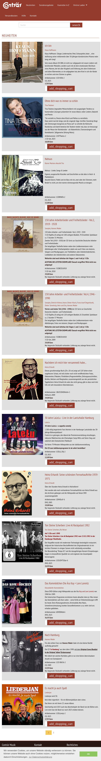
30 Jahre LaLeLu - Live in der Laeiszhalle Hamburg (69, 418)
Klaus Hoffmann (50, 50)
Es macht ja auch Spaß (56, 688)
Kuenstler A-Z (63, 5)
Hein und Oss (62, 305)
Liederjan (48, 692)
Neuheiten (30, 5)
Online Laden (79, 5)
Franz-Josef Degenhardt (85, 302)
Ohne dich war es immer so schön (61, 101)
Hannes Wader (56, 228)
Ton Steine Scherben (52, 529)
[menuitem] (13, 5)
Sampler (48, 228)
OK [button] (88, 754)
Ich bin (48, 45)
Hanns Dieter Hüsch (69, 302)
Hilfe (24, 15)
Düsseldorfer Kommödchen (54, 587)
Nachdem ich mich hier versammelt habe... (65, 362)
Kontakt (33, 15)
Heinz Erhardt (49, 367)
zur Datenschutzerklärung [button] (40, 757)
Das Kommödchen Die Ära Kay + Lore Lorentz (67, 583)
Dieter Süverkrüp (51, 305)
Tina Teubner (49, 105)
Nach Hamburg (52, 635)
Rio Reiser (63, 529)
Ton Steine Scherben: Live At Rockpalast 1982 (67, 525)
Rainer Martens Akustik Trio (54, 163)
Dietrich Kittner (56, 302)
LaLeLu (47, 422)
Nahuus (48, 159)
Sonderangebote (46, 5)
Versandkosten (11, 15)
